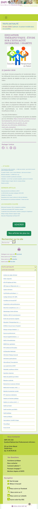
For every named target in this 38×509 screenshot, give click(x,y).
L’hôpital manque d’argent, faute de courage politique (13, 181)
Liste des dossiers (8, 270)
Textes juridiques (7, 416)
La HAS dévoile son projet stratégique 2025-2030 (12, 193)
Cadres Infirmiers (7, 289)
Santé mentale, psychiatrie (10, 409)
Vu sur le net (6, 427)
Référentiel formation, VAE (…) (11, 387)
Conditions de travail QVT (10, 300)
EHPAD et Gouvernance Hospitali (12, 326)
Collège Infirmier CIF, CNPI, (10, 297)
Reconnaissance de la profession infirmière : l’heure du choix (15, 199)
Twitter (13, 256)
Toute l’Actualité (8, 267)
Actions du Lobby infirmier (10, 275)
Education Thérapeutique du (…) (11, 322)
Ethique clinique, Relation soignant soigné (10, 213)
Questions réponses (8, 373)
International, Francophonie (10, 362)
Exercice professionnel (9, 333)
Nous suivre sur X (14, 492)
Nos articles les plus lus (19, 233)
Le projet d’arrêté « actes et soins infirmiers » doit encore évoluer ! (16, 172)
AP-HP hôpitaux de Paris (9, 282)
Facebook (18, 254)
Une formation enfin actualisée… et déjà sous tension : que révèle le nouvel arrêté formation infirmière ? (18, 170)
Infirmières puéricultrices (10, 358)
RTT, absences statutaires (10, 395)
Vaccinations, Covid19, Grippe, (11, 420)
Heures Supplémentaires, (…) (11, 337)
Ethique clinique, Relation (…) (11, 329)
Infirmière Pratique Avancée (10, 355)
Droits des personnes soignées (11, 319)
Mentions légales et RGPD (15, 471)
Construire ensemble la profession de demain (11, 176)
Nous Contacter (13, 437)
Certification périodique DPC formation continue (12, 209)
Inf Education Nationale (9, 351)
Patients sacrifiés (5, 183)
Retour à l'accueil (14, 484)
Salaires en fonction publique (10, 398)
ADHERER (19, 224)
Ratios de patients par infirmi (10, 377)
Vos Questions (13, 457)
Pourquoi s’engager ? (14, 469)
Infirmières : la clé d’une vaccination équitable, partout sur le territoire (17, 178)
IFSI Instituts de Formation (10, 348)
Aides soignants (7, 279)
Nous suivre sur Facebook (17, 489)
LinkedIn (13, 259)
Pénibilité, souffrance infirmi (10, 369)
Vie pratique (6, 424)
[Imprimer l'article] (14, 148)
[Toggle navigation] (6, 18)
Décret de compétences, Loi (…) (11, 308)
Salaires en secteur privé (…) (10, 402)
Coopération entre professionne (11, 304)
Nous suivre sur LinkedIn (16, 496)
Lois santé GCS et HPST (9, 366)
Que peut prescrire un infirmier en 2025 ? (10, 190)
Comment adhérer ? (13, 466)
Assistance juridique (14, 461)
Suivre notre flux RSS (15, 500)
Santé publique (7, 413)
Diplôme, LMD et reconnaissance (11, 315)
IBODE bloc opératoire (9, 344)
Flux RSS (12, 261)
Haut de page (12, 481)
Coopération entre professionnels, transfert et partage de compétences (16, 211)
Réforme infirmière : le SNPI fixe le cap (10, 174)
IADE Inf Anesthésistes (9, 340)
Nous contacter (12, 463)
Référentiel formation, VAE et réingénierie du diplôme (13, 207)
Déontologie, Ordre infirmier (10, 311)
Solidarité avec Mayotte (6, 195)
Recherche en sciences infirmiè (11, 384)
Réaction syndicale (8, 380)
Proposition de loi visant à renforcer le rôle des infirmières (14, 197)
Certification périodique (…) (10, 293)
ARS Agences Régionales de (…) (11, 286)
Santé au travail (7, 406)
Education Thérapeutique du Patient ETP (10, 215)
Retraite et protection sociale (11, 391)
